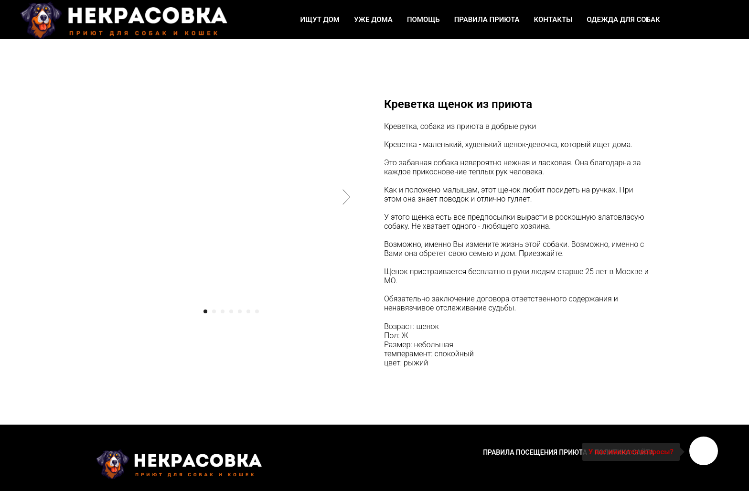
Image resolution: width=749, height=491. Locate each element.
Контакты (553, 19)
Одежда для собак (623, 19)
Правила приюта (487, 19)
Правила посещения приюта (535, 452)
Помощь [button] (423, 19)
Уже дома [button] (373, 19)
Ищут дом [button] (319, 19)
